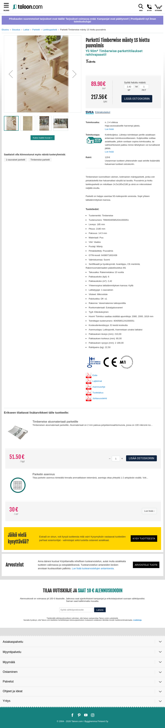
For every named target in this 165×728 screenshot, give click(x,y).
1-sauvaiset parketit (15, 159)
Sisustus (16, 29)
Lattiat (26, 29)
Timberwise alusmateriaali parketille (55, 421)
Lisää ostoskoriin (141, 458)
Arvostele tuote (146, 564)
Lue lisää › (149, 511)
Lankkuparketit (50, 29)
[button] (11, 74)
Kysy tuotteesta (144, 538)
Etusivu (5, 29)
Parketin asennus (43, 474)
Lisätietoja (137, 620)
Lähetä (100, 610)
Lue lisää (109, 129)
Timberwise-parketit (40, 159)
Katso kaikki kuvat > (42, 137)
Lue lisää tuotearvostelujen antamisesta (93, 568)
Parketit (36, 29)
